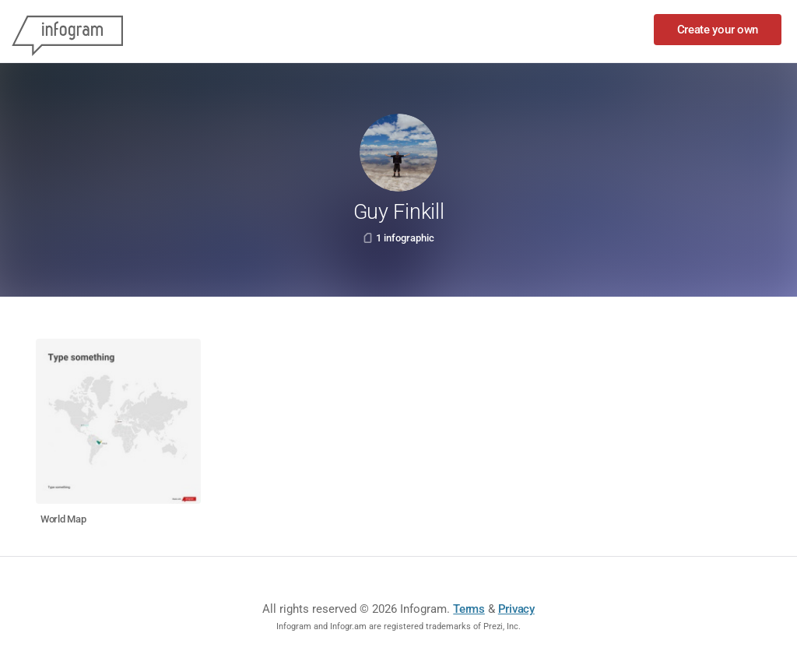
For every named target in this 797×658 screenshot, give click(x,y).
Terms (469, 609)
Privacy (516, 609)
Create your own (718, 30)
